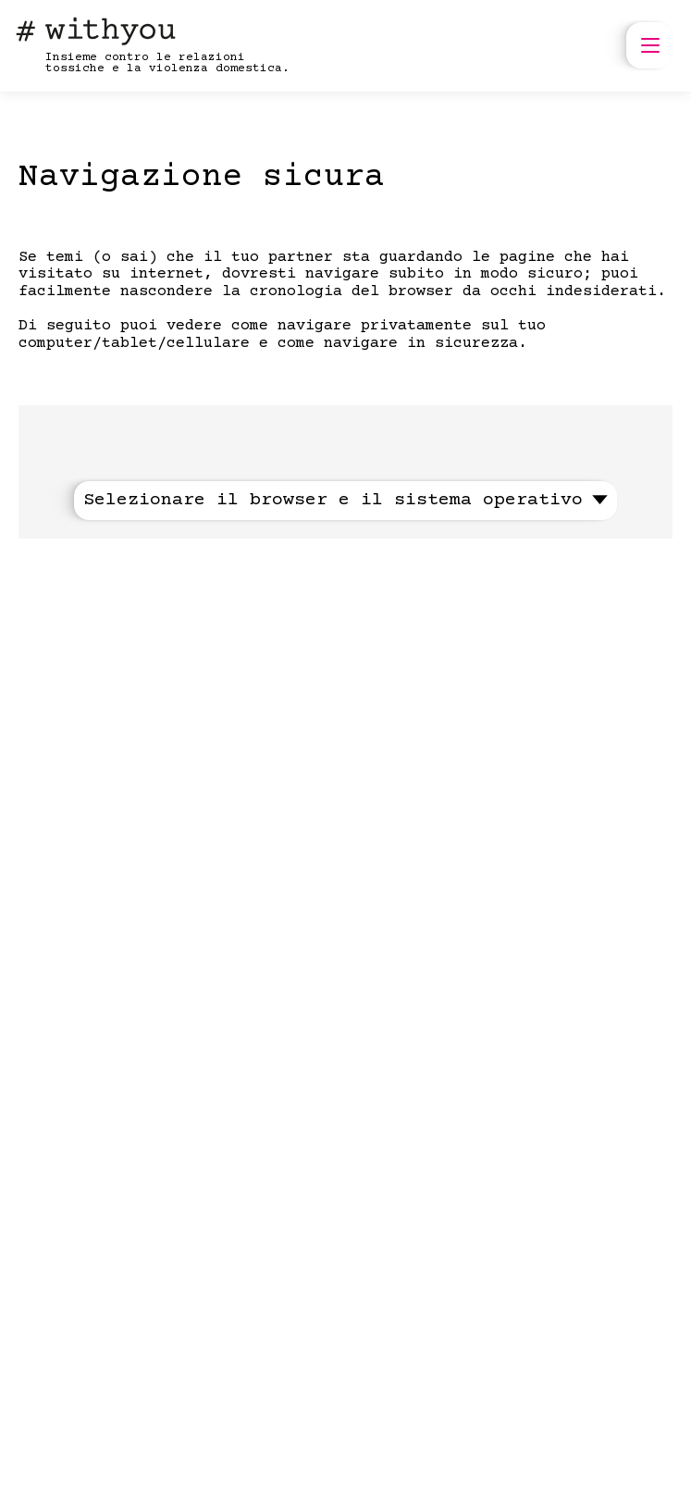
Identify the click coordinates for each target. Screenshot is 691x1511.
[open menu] (649, 45)
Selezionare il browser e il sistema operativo (345, 500)
